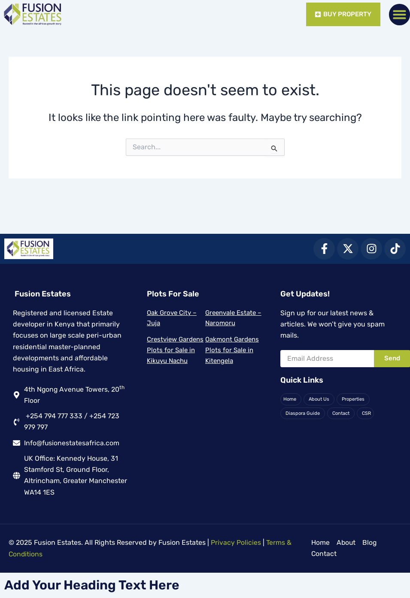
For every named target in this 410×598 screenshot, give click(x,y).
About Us (319, 399)
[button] (399, 14)
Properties (353, 399)
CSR (366, 413)
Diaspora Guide (302, 413)
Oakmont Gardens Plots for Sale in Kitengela (232, 349)
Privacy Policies (236, 543)
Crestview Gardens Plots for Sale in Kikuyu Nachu (175, 349)
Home (289, 399)
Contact (340, 413)
